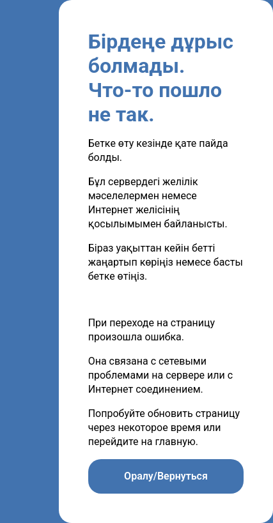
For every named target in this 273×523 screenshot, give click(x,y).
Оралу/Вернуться (166, 476)
